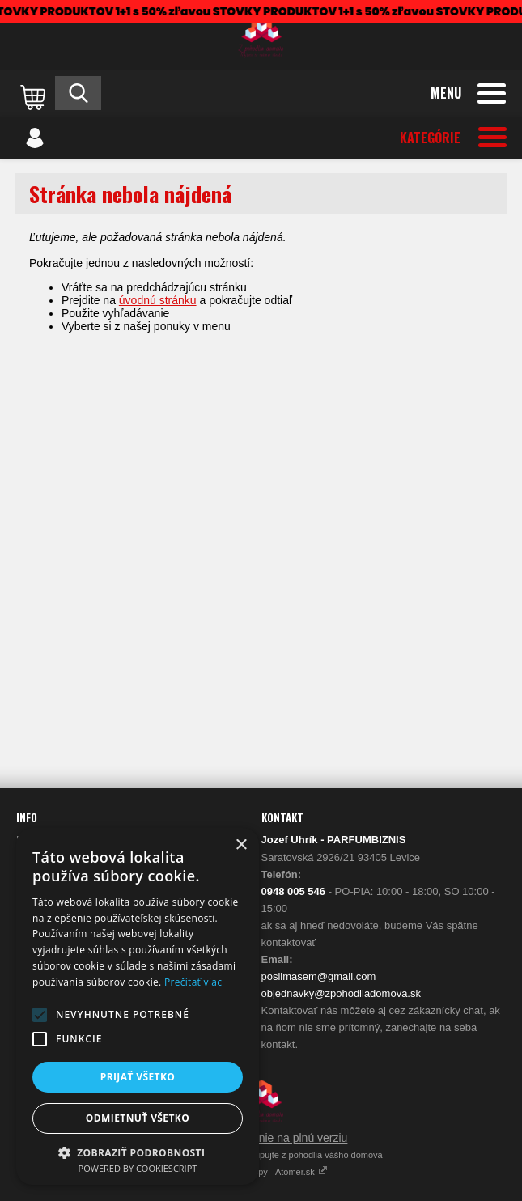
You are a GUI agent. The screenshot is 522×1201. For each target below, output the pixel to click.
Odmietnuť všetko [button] (137, 1118)
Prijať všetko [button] (138, 1077)
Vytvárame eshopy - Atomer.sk (261, 1172)
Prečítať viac (193, 982)
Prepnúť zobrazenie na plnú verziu (261, 1137)
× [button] (241, 845)
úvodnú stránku (158, 300)
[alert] (137, 1006)
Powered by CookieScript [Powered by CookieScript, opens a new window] (138, 1168)
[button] (39, 1015)
